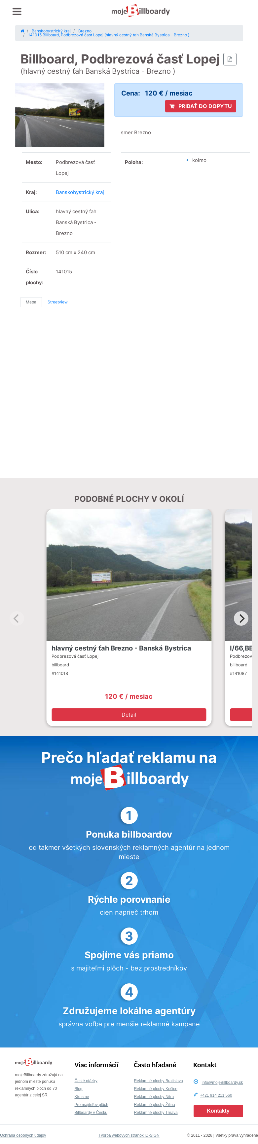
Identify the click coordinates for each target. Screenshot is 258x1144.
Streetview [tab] (58, 301)
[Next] (241, 618)
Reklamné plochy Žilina (154, 1104)
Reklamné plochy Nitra (154, 1096)
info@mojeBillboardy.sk (222, 1082)
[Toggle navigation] (17, 12)
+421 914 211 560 (216, 1095)
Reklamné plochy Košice (155, 1088)
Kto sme (82, 1096)
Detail (129, 714)
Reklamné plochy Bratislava (158, 1081)
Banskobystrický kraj (80, 192)
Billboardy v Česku (91, 1112)
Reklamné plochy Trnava (156, 1112)
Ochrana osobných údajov (23, 1135)
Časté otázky (86, 1081)
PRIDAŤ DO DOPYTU (200, 106)
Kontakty (218, 1111)
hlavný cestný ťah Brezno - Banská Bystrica (121, 648)
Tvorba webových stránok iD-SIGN (129, 1135)
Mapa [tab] (31, 301)
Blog (79, 1088)
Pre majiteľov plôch (91, 1104)
